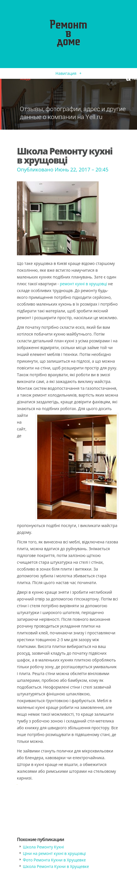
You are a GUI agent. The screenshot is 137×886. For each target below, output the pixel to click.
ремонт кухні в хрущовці (83, 283)
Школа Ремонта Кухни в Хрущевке (56, 866)
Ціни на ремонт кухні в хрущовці (54, 853)
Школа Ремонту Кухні (43, 847)
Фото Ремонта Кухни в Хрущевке (54, 860)
